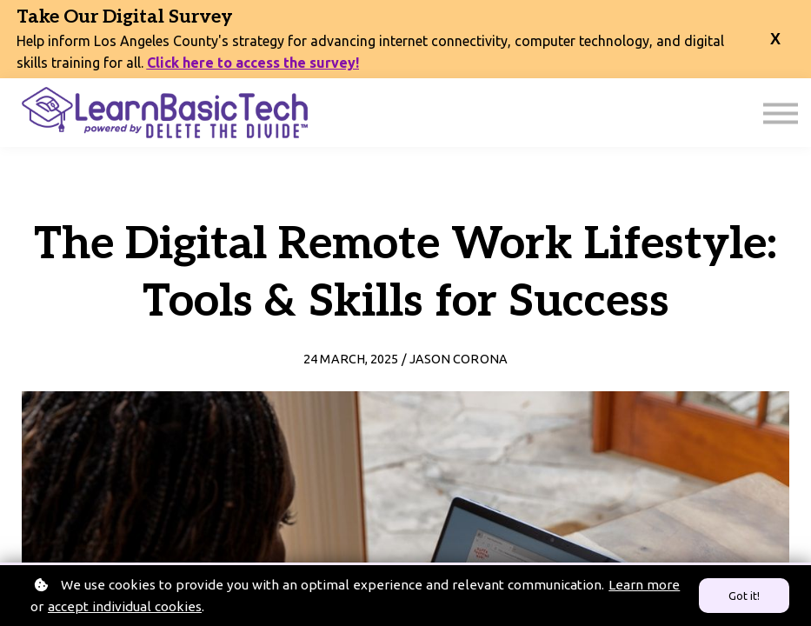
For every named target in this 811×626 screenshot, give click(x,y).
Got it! (744, 595)
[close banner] (775, 39)
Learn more (644, 584)
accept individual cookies (125, 606)
